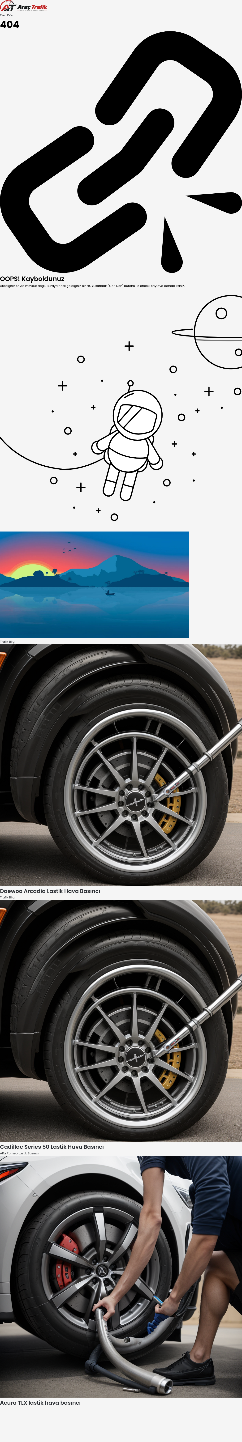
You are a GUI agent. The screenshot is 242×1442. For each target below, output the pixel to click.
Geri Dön (6, 15)
